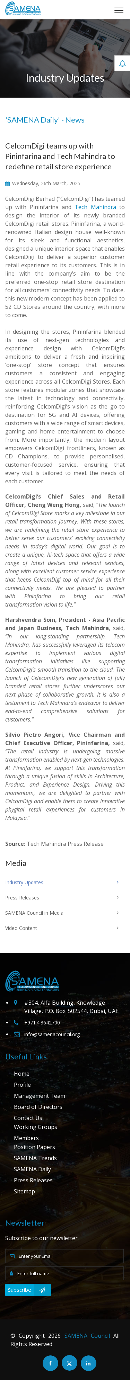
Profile (22, 1084)
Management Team (39, 1096)
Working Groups (35, 1127)
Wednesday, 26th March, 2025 (42, 183)
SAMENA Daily (32, 1169)
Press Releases (33, 1180)
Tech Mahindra (95, 207)
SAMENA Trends (35, 1158)
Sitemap (24, 1191)
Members (26, 1138)
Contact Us (28, 1118)
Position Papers (34, 1147)
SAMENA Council (87, 1335)
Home (21, 1073)
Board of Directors (38, 1107)
